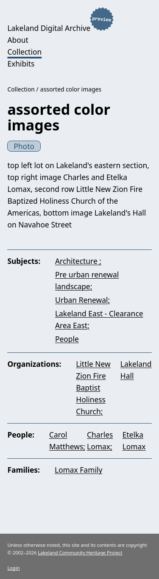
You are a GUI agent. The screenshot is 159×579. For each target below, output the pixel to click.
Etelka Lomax (134, 440)
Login (13, 568)
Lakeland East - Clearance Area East (99, 319)
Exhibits (20, 63)
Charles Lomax (100, 440)
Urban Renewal (81, 300)
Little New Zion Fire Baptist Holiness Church (93, 387)
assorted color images (70, 89)
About (17, 40)
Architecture (77, 261)
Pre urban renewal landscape (87, 280)
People (67, 339)
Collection (24, 52)
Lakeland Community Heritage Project (80, 552)
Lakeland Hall (136, 370)
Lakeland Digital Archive (48, 28)
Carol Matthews (66, 440)
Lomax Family (78, 470)
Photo (24, 146)
